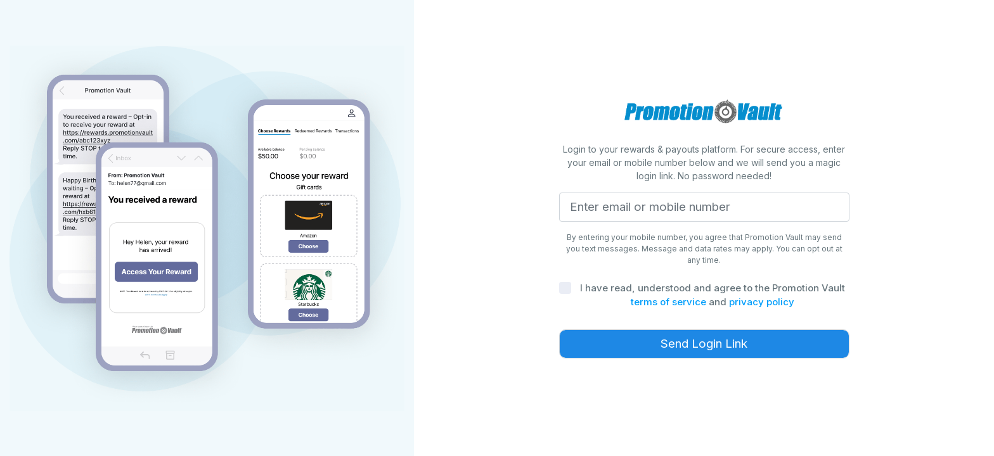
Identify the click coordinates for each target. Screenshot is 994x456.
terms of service (668, 302)
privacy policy (761, 302)
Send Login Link (704, 343)
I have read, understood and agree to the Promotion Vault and (712, 295)
